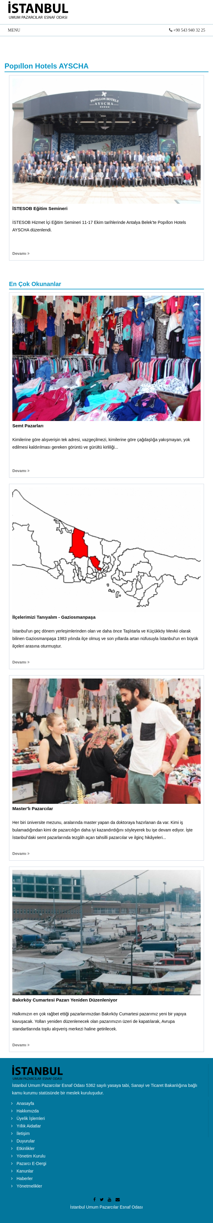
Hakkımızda (28, 1111)
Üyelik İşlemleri (31, 1118)
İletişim (23, 1133)
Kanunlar (25, 1171)
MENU (106, 31)
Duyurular (26, 1141)
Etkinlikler (26, 1148)
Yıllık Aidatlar (29, 1126)
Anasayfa (25, 1103)
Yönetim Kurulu (31, 1156)
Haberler (25, 1178)
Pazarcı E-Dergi (31, 1163)
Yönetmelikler (29, 1186)
